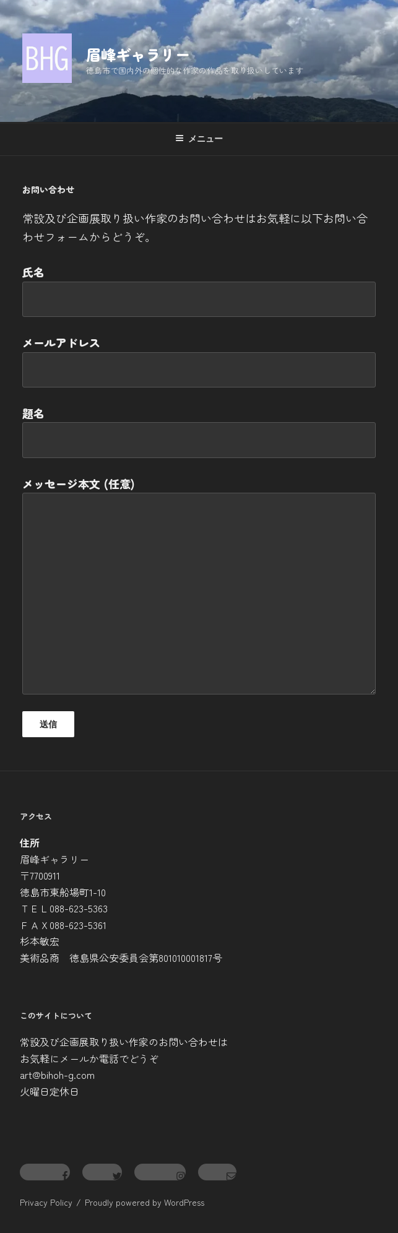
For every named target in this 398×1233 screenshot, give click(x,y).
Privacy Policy (46, 1202)
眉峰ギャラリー (138, 54)
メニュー (199, 139)
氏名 (199, 290)
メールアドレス (199, 360)
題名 (199, 431)
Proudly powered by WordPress (144, 1202)
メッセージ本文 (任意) (199, 585)
